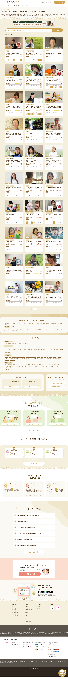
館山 (20, 366)
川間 (40, 364)
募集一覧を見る (36, 464)
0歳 (22, 358)
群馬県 (13, 343)
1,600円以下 (7, 358)
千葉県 (19, 343)
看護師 (42, 357)
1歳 (24, 358)
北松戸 (49, 364)
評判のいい (7, 360)
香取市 (6, 351)
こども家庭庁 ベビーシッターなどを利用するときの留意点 (57, 661)
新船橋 (10, 366)
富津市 (28, 349)
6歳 (35, 358)
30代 (53, 358)
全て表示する (7, 352)
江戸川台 (17, 364)
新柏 (59, 364)
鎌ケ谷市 (21, 349)
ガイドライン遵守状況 (43, 661)
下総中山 (56, 364)
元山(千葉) (56, 366)
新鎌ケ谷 (6, 366)
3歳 (28, 358)
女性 (47, 357)
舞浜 (44, 366)
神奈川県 (26, 343)
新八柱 (17, 366)
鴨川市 (18, 349)
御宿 (20, 364)
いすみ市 (13, 351)
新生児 (41, 358)
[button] (29, 459)
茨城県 (6, 343)
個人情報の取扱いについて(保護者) (25, 661)
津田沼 (23, 366)
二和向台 (36, 366)
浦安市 (32, 349)
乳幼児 (45, 358)
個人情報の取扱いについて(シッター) (13, 661)
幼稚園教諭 (14, 357)
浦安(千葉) (10, 364)
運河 (14, 364)
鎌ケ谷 (32, 364)
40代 (56, 358)
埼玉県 (16, 343)
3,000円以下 (18, 358)
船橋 (42, 366)
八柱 (60, 366)
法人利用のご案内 (49, 2)
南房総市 (57, 349)
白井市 (50, 349)
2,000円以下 (12, 358)
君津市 (25, 349)
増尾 (47, 366)
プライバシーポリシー (35, 661)
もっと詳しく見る (35, 552)
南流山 (52, 366)
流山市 (6, 349)
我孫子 (6, 364)
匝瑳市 (61, 349)
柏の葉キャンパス (8, 367)
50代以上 (59, 358)
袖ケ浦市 (40, 349)
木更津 (43, 364)
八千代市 (9, 349)
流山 (29, 366)
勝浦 (29, 364)
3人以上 (54, 357)
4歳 (30, 358)
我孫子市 (14, 349)
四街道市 (36, 349)
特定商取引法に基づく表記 (4, 662)
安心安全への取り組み (40, 2)
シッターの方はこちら (60, 2)
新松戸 (13, 366)
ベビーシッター (26, 14)
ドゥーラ (38, 357)
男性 (45, 357)
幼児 (48, 358)
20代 (50, 358)
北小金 (46, 364)
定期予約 (6, 357)
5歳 (33, 358)
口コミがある (12, 360)
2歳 (26, 358)
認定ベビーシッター (21, 357)
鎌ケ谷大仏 (36, 364)
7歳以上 (38, 358)
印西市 (47, 349)
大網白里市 (18, 351)
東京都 (23, 343)
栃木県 (9, 343)
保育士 (10, 357)
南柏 (49, 366)
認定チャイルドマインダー (31, 357)
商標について (11, 662)
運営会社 (1, 661)
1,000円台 (59, 357)
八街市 (44, 349)
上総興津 (25, 364)
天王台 (26, 366)
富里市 (54, 349)
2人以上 (50, 357)
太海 (39, 366)
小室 (52, 364)
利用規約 (5, 661)
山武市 (9, 351)
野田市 (32, 366)
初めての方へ (32, 2)
